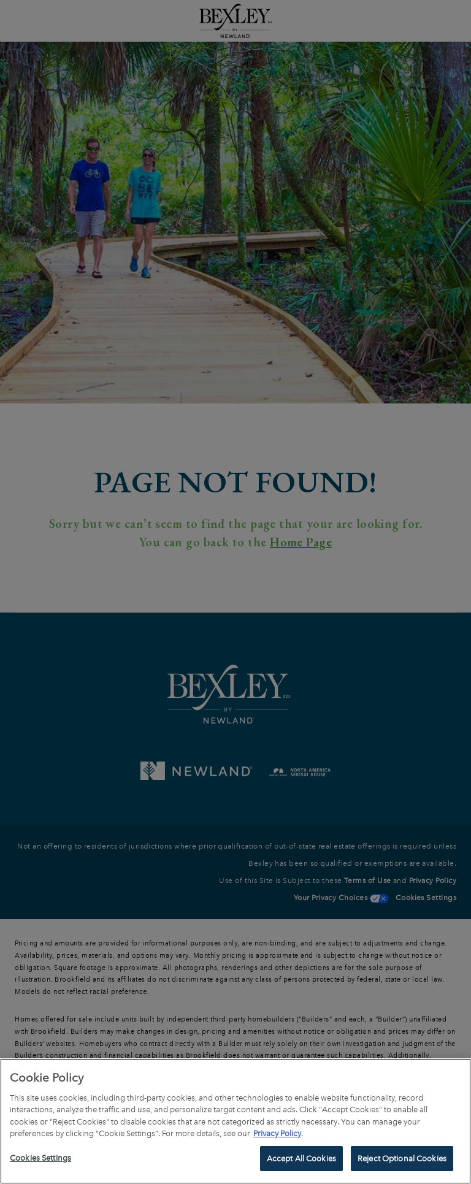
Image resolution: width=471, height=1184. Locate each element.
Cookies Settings (40, 1162)
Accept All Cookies (301, 1162)
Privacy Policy (277, 1137)
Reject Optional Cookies (402, 1162)
